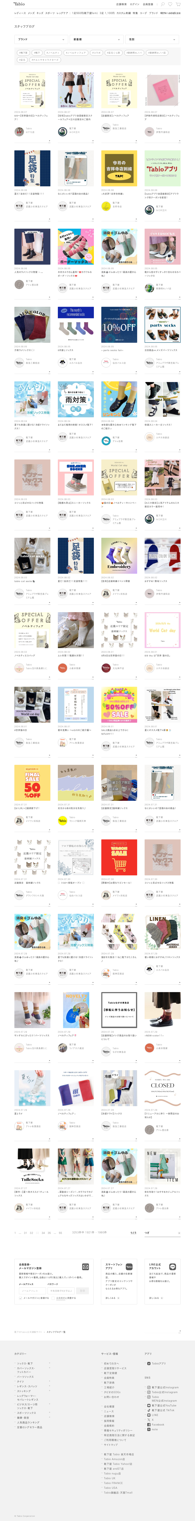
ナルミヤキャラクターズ (46, 60)
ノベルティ (54, 53)
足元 (23, 60)
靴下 (37, 53)
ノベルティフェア (76, 53)
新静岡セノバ (135, 53)
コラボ (97, 53)
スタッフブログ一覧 (56, 1332)
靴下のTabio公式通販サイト (28, 1332)
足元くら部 (114, 53)
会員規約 (60, 1298)
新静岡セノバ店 (158, 53)
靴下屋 (24, 53)
